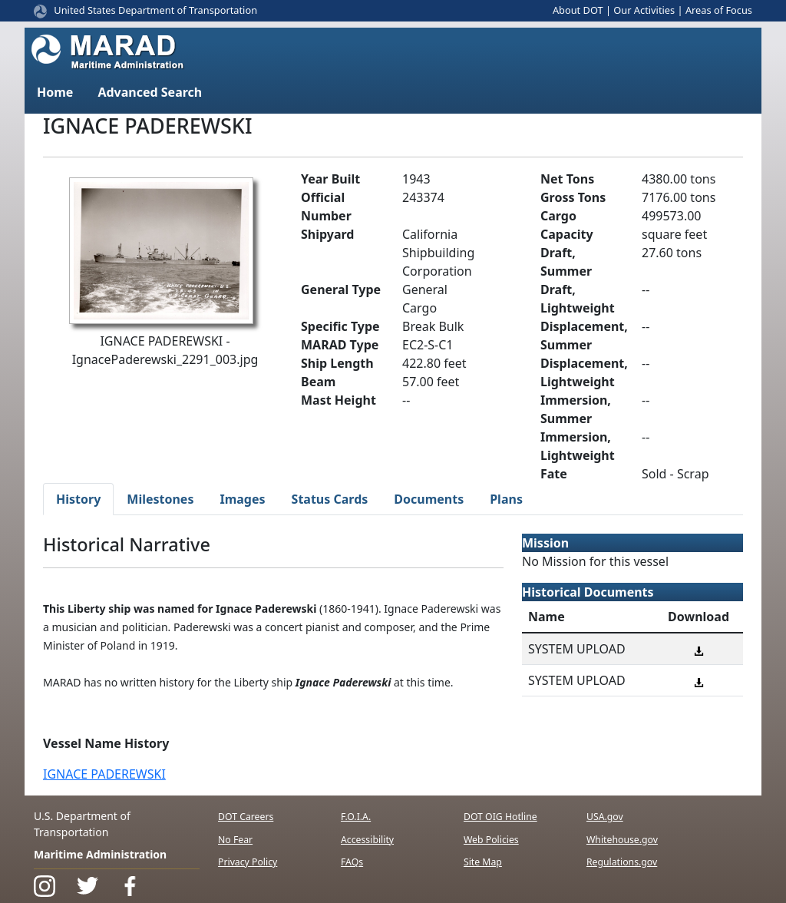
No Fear (235, 839)
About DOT (578, 10)
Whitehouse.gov (622, 839)
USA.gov (604, 816)
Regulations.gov (621, 861)
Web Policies (491, 839)
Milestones (160, 499)
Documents (429, 499)
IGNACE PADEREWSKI (104, 774)
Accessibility (367, 839)
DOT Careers (245, 816)
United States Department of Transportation (155, 10)
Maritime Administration (100, 854)
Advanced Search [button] (149, 92)
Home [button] (55, 92)
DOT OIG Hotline (500, 816)
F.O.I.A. (356, 816)
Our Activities (644, 10)
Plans (506, 499)
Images (242, 499)
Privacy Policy (247, 861)
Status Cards (330, 499)
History (78, 499)
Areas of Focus (718, 10)
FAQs (352, 861)
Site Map (483, 861)
